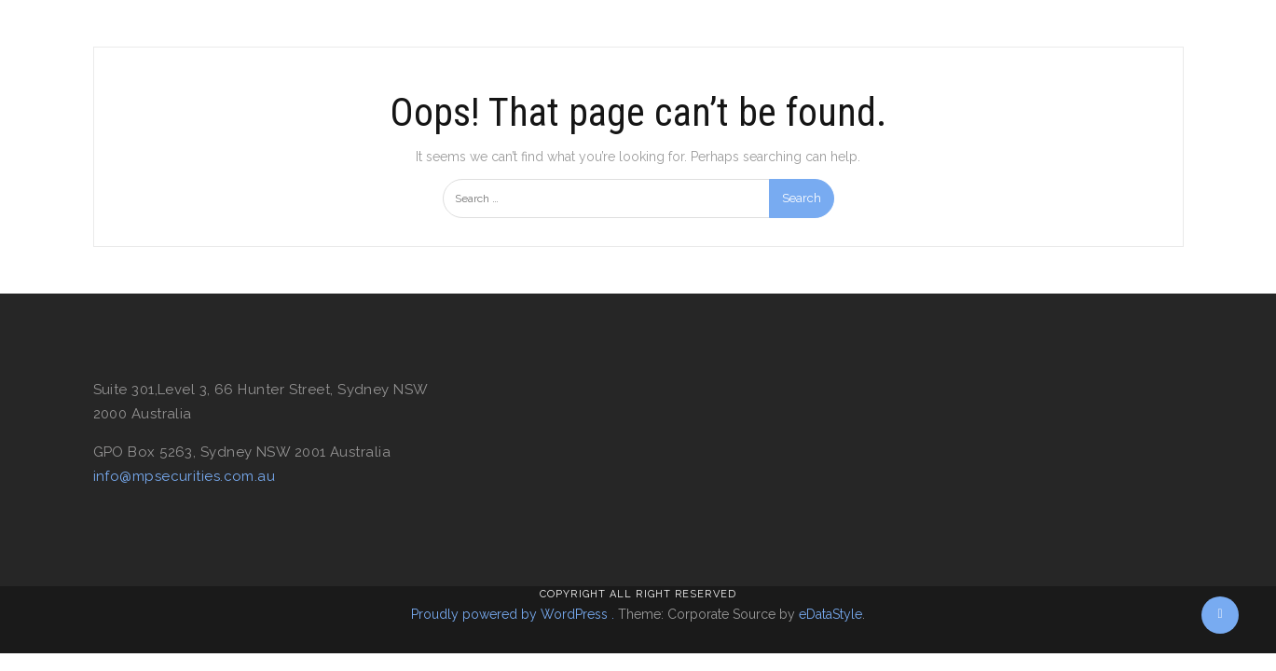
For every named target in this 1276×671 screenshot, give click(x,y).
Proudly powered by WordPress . (512, 614)
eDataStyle (830, 614)
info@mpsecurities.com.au (184, 476)
